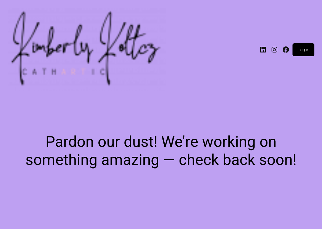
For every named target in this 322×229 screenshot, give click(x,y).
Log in (303, 49)
